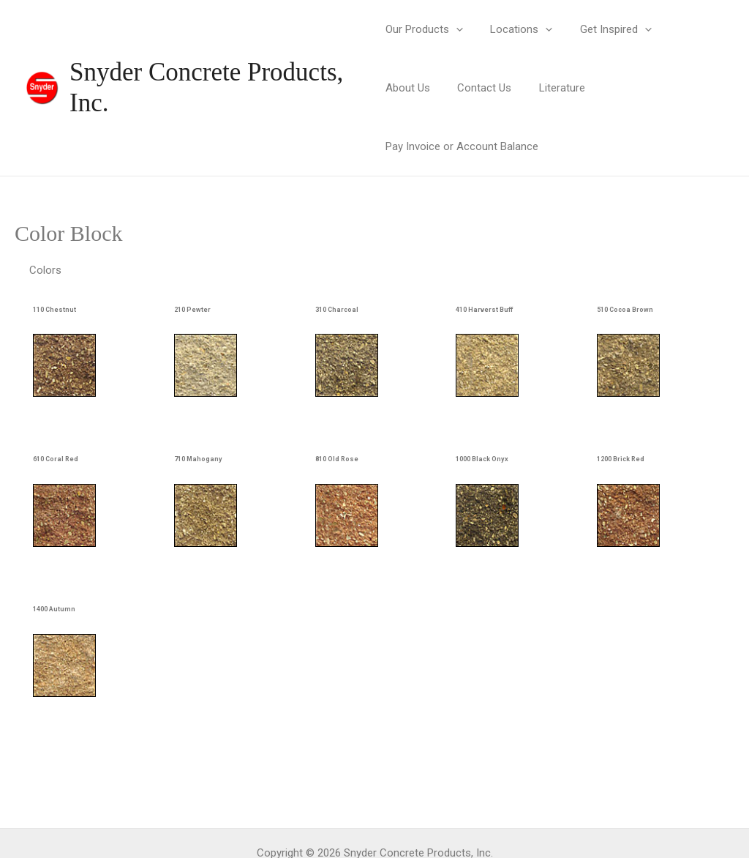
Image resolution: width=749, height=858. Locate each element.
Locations (516, 29)
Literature (485, 87)
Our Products (424, 29)
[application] (456, 29)
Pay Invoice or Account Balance (606, 87)
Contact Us (412, 87)
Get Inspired (605, 29)
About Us (685, 29)
